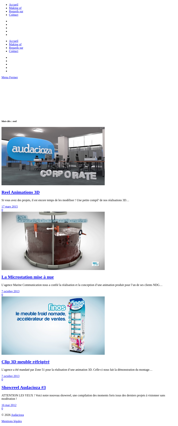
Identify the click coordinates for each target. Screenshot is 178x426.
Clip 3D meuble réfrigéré (25, 361)
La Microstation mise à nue (27, 276)
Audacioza (17, 414)
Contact (13, 14)
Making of (15, 8)
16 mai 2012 (8, 405)
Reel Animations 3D (20, 192)
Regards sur (16, 11)
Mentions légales (11, 421)
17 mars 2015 (9, 206)
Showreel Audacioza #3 (23, 387)
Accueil (13, 4)
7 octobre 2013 (10, 291)
